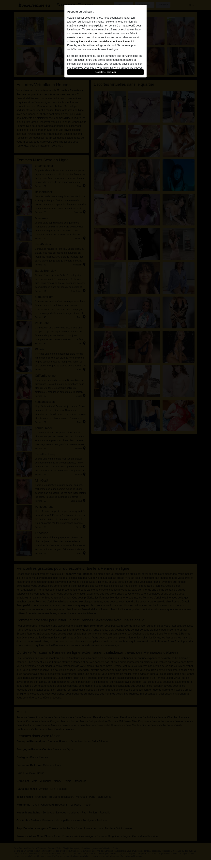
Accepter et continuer (105, 72)
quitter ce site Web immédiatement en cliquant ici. (105, 41)
